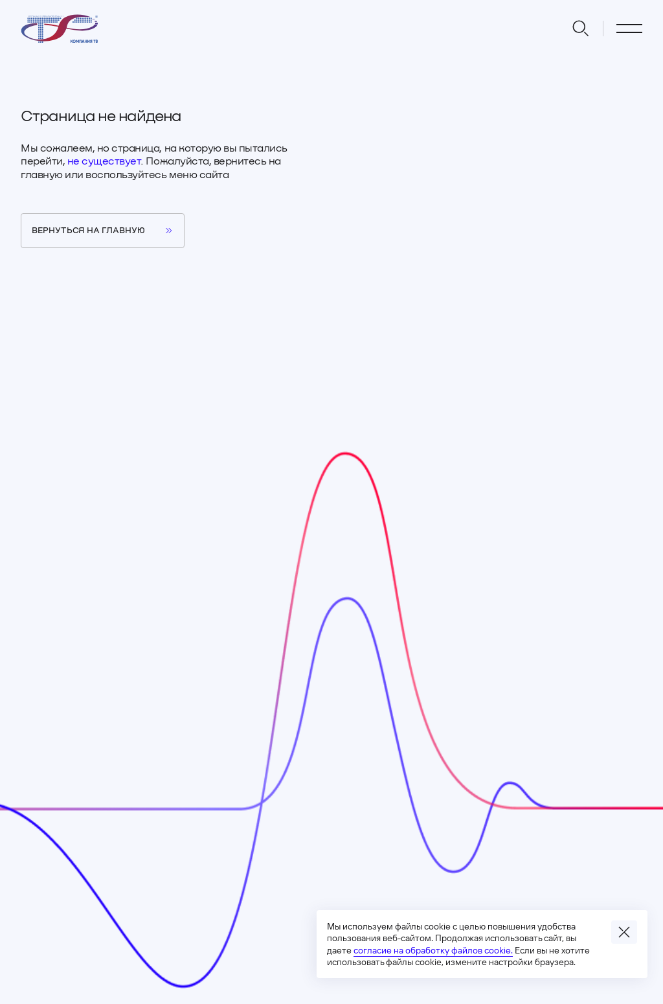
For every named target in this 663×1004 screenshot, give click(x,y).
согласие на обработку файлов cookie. (433, 950)
